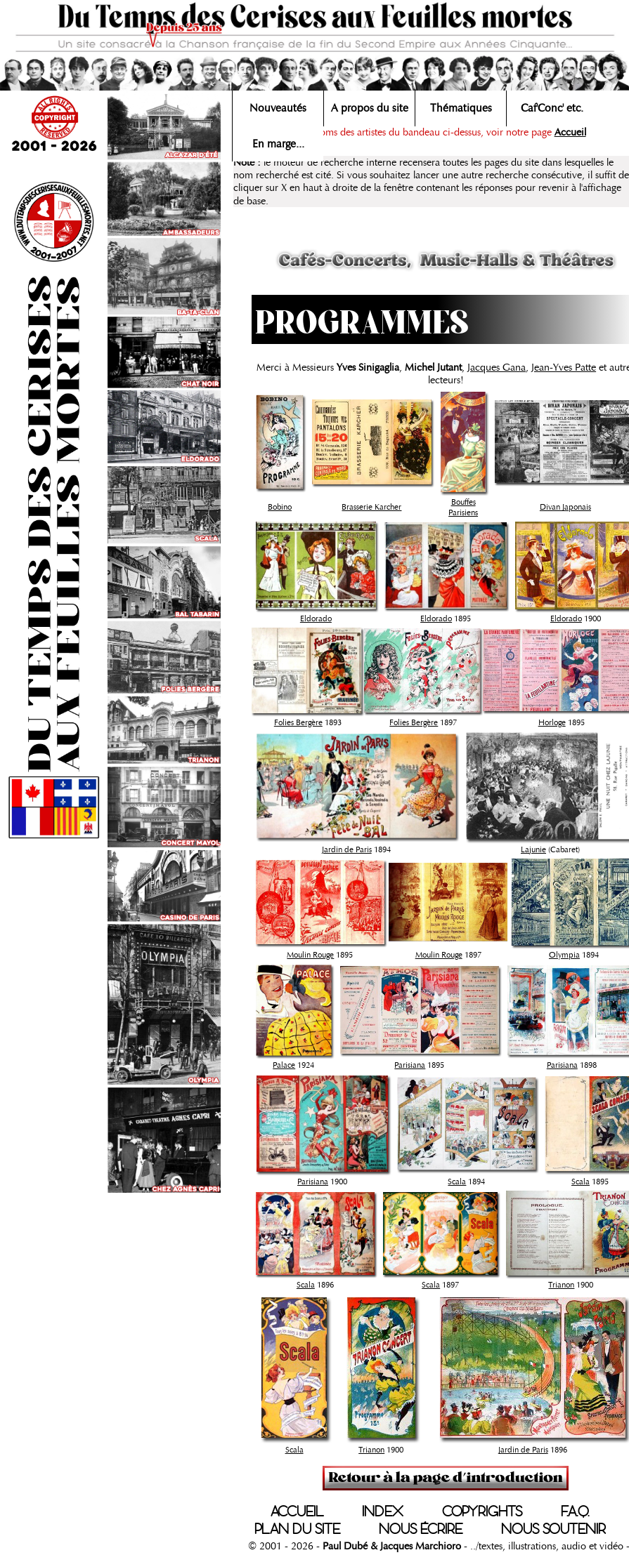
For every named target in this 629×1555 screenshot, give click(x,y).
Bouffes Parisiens (463, 507)
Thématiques (461, 108)
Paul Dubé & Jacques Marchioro (392, 1546)
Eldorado (316, 618)
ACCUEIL (297, 1511)
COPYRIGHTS (482, 1511)
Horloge (552, 722)
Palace (284, 1065)
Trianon (561, 1284)
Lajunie (533, 849)
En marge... (278, 144)
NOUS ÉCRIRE (420, 1529)
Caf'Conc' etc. (552, 108)
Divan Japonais (565, 506)
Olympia (564, 954)
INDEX (382, 1511)
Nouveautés (277, 108)
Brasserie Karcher (371, 506)
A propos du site (369, 108)
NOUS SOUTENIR (553, 1529)
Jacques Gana (496, 367)
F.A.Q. (575, 1511)
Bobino (280, 506)
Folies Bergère (298, 722)
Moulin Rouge (310, 954)
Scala (457, 1181)
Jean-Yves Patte (563, 367)
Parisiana (409, 1065)
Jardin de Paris (347, 849)
